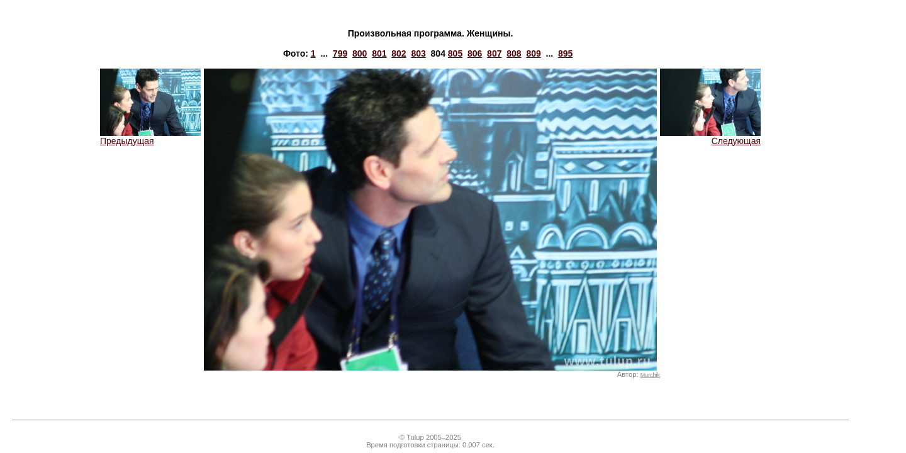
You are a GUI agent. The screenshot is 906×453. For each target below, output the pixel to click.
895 (565, 53)
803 (418, 53)
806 (474, 53)
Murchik (650, 375)
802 (398, 53)
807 (494, 53)
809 (533, 53)
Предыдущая (150, 137)
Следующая (710, 137)
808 (513, 53)
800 (359, 53)
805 (455, 53)
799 (340, 53)
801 (379, 53)
